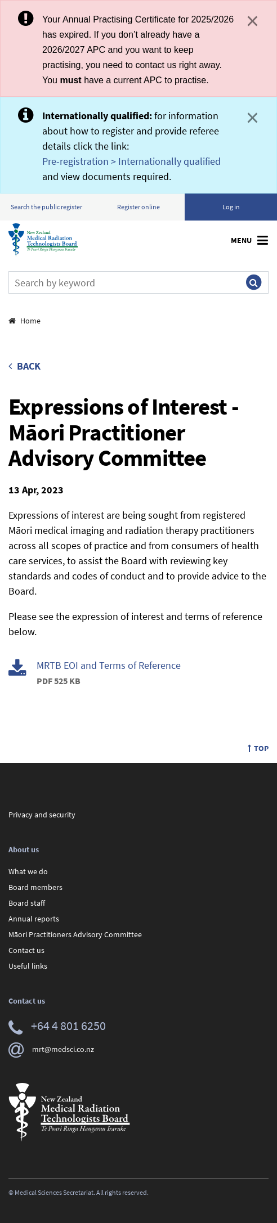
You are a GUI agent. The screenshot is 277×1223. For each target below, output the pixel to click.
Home (24, 321)
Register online (138, 207)
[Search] (124, 282)
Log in (231, 207)
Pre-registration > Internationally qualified (131, 161)
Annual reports (33, 919)
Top (258, 748)
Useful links (27, 966)
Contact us (26, 950)
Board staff (26, 903)
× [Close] (252, 21)
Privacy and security (41, 815)
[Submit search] (253, 282)
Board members (35, 887)
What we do (28, 871)
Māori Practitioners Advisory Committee (75, 934)
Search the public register (46, 207)
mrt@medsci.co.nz (51, 1049)
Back (24, 365)
